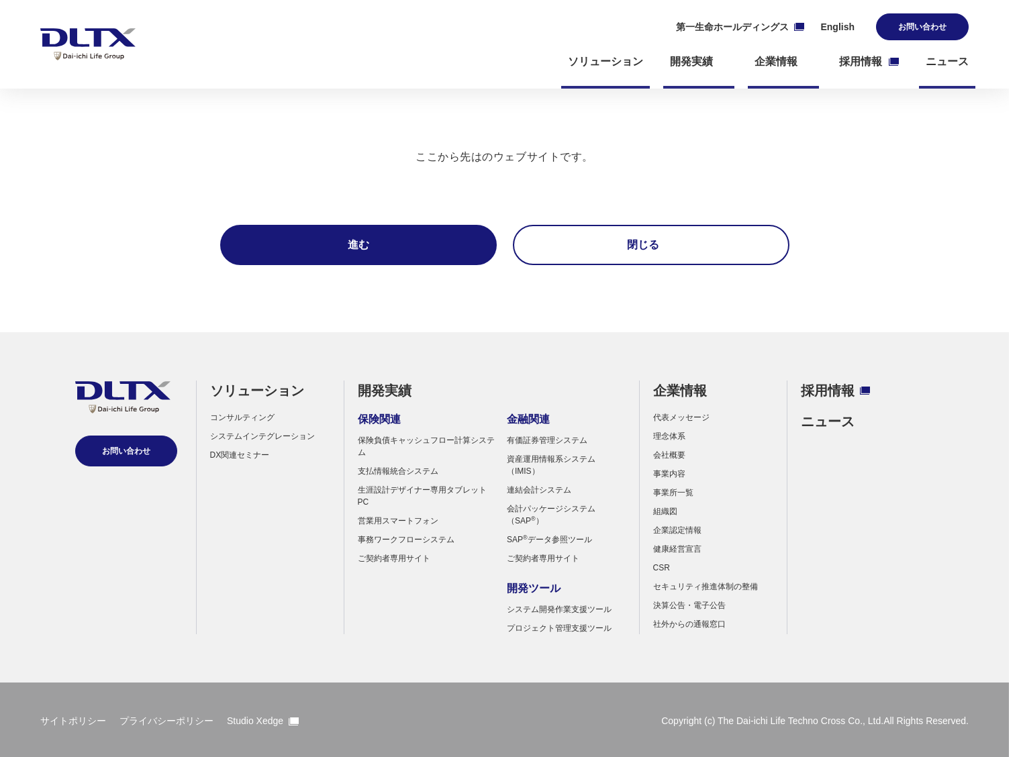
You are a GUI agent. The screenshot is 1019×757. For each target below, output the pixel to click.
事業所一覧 (673, 492)
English (837, 26)
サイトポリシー (73, 720)
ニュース (828, 421)
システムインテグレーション (262, 436)
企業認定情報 (677, 530)
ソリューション (257, 390)
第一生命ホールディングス (740, 26)
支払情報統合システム (398, 471)
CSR (661, 567)
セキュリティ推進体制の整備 (705, 586)
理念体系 (669, 436)
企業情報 (680, 390)
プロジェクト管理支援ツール (559, 628)
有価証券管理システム (547, 440)
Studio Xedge (263, 720)
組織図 (665, 511)
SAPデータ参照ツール (549, 539)
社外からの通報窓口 (689, 624)
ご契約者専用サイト (394, 558)
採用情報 (835, 390)
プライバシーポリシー (166, 720)
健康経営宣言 (677, 549)
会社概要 (669, 455)
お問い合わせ (922, 27)
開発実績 (384, 390)
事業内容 (669, 473)
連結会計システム (539, 490)
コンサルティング (242, 417)
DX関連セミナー (240, 455)
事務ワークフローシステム (406, 539)
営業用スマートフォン (398, 520)
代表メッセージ (681, 417)
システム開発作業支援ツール (559, 609)
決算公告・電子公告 (689, 605)
